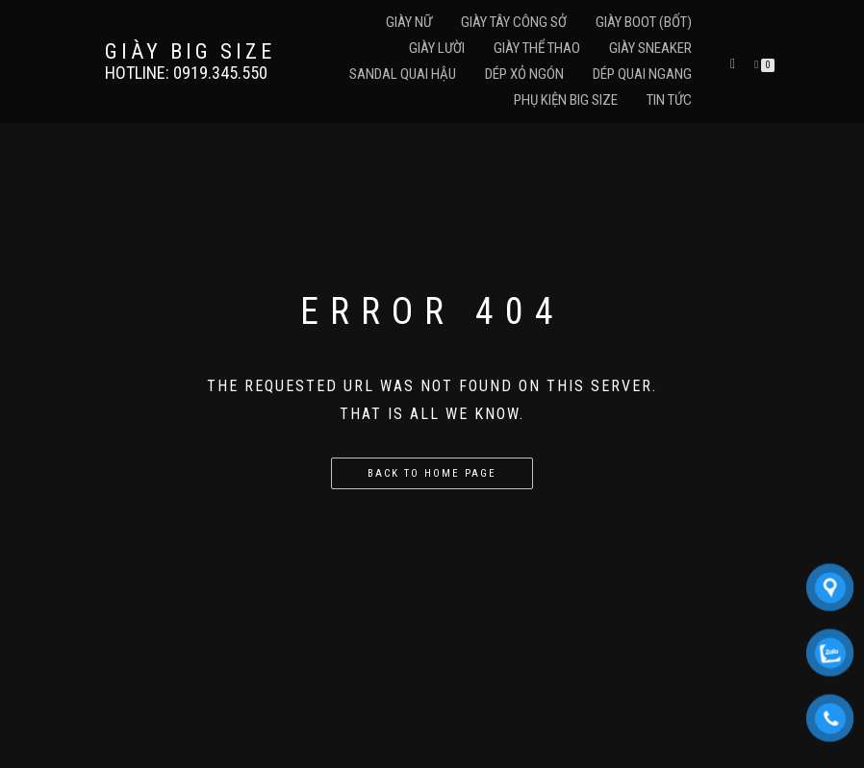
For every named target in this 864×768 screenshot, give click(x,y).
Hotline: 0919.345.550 (186, 73)
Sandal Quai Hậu (402, 74)
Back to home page (432, 473)
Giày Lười (437, 48)
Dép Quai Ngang (642, 74)
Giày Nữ (409, 22)
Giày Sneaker (650, 48)
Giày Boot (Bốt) (644, 22)
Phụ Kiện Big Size (566, 100)
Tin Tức (669, 100)
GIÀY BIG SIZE (190, 51)
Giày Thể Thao (537, 48)
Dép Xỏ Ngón (524, 74)
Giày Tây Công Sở (514, 22)
